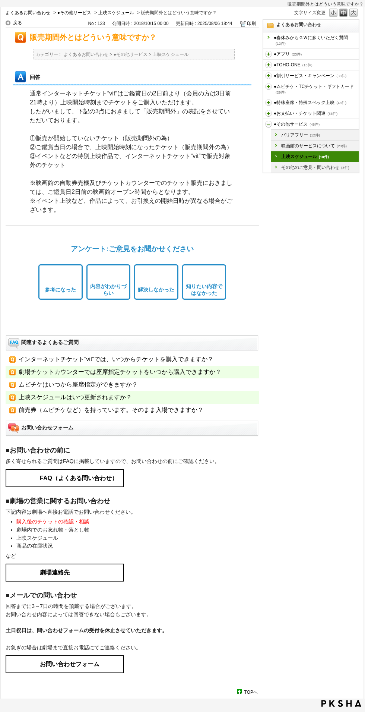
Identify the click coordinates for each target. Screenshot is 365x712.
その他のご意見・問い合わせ (315, 167)
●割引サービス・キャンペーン (310, 75)
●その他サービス (74, 12)
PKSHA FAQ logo (341, 703)
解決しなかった (156, 290)
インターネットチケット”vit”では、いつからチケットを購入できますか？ (116, 359)
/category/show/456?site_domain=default (268, 75)
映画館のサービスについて (314, 145)
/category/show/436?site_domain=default (268, 54)
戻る (17, 22)
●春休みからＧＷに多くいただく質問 (311, 40)
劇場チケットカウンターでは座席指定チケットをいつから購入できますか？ (120, 372)
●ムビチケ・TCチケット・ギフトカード (314, 89)
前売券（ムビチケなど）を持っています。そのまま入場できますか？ (111, 410)
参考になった (60, 290)
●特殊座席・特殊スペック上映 (310, 102)
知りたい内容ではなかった (204, 289)
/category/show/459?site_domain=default (268, 86)
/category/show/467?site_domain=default (268, 113)
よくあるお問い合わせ (28, 12)
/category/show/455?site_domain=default (268, 65)
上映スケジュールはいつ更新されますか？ (75, 397)
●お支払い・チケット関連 (305, 113)
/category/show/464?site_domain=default (268, 102)
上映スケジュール (116, 12)
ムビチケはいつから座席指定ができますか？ (78, 384)
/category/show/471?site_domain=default (268, 124)
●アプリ (288, 54)
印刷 (251, 23)
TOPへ (251, 692)
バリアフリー (300, 135)
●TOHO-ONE (293, 64)
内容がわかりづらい (108, 289)
